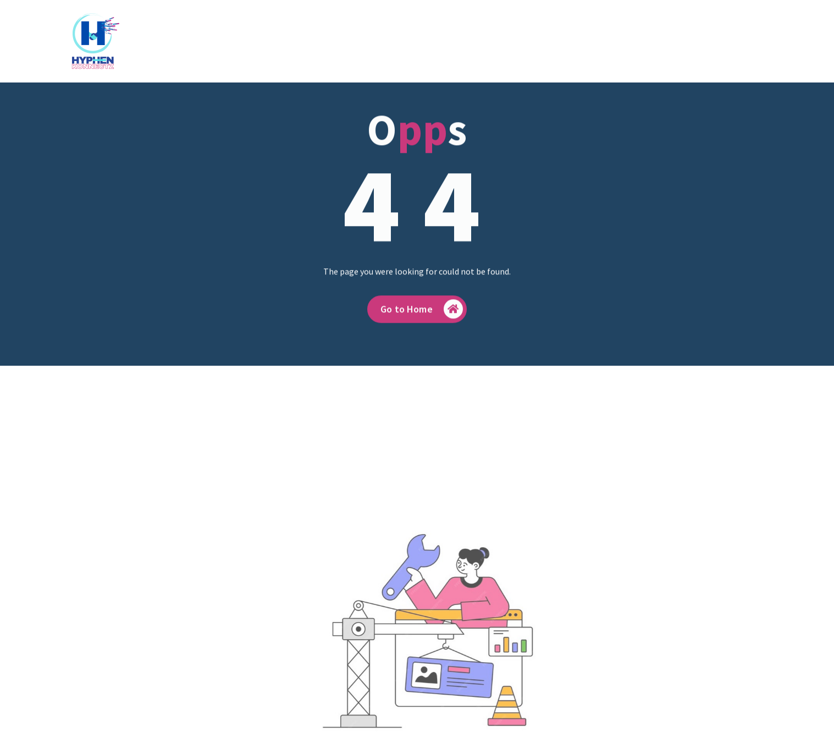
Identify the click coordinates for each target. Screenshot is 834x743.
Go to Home (421, 316)
